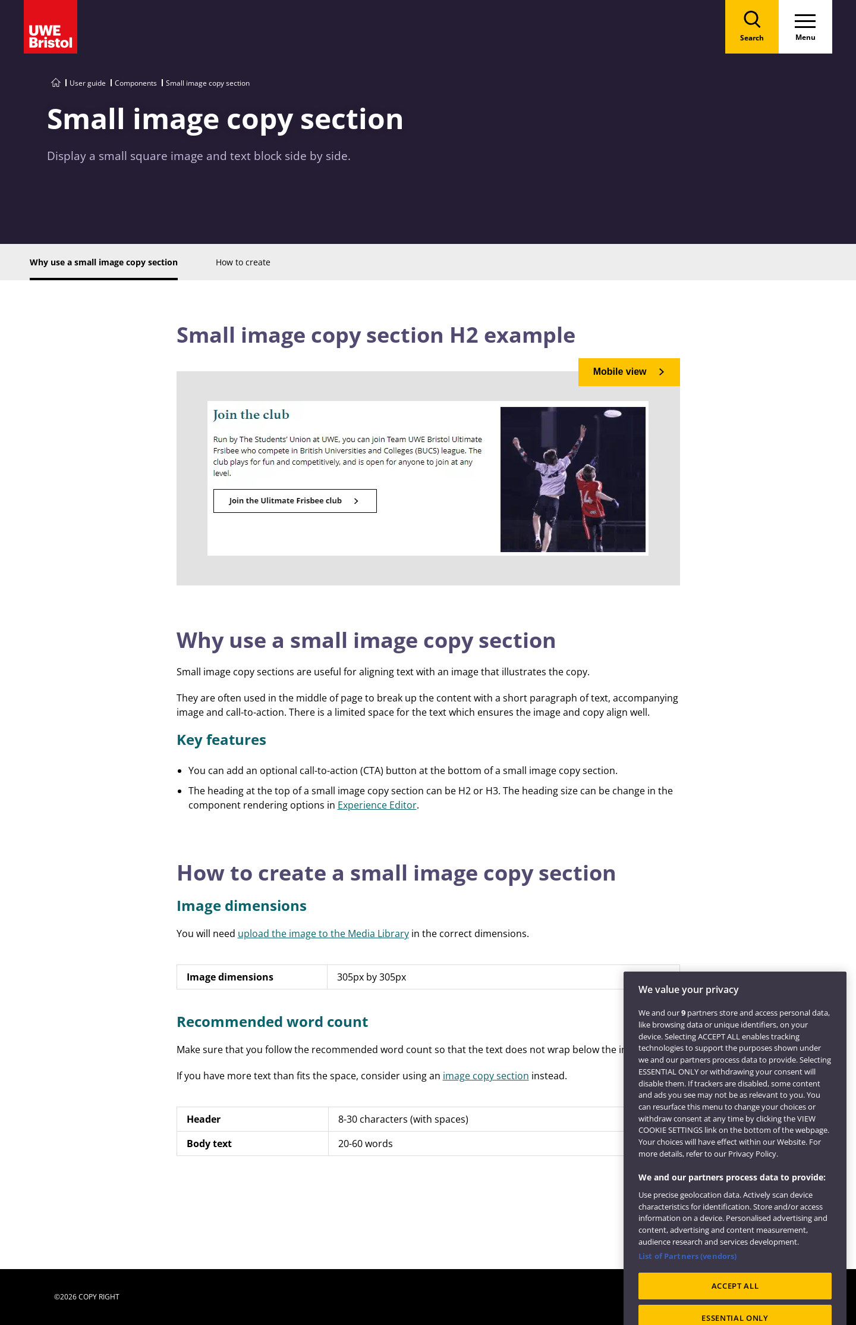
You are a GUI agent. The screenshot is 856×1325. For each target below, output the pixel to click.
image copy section (486, 1075)
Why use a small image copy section (366, 640)
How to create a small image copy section (396, 872)
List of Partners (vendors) (687, 1267)
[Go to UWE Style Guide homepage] (56, 83)
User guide (88, 83)
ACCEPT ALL (735, 1297)
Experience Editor (377, 805)
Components (136, 83)
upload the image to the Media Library (323, 933)
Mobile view (620, 372)
